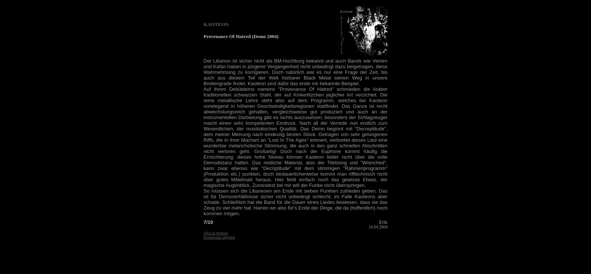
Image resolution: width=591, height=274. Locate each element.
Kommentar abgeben (219, 237)
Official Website (216, 233)
